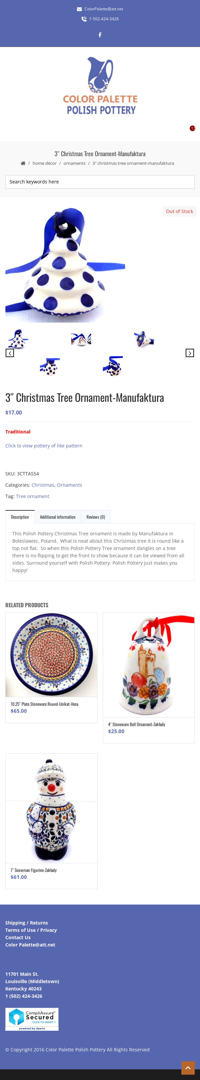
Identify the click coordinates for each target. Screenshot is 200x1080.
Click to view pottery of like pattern (44, 445)
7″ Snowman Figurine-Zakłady (34, 870)
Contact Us (18, 937)
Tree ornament (32, 496)
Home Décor (45, 163)
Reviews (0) (96, 516)
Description (20, 516)
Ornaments (75, 163)
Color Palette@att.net (30, 945)
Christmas (43, 485)
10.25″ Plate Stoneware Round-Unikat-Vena (44, 703)
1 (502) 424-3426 (23, 996)
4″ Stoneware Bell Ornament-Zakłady (136, 724)
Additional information (58, 516)
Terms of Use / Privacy (31, 930)
